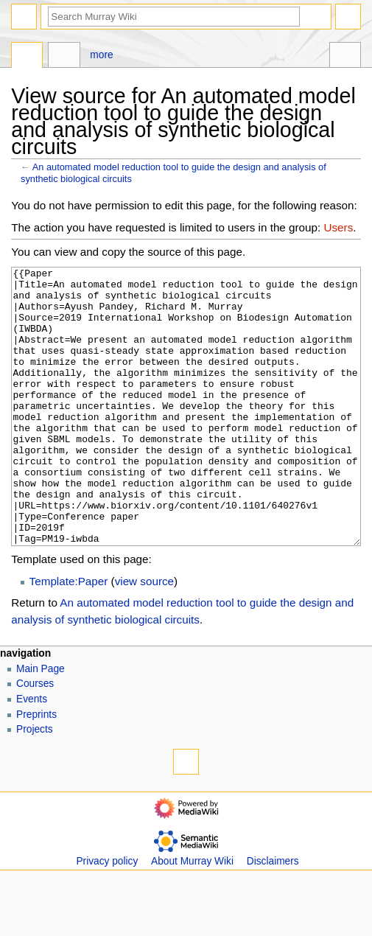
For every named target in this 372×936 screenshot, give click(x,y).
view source (144, 636)
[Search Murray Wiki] (174, 17)
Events (31, 754)
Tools (345, 57)
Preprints (36, 769)
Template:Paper (68, 636)
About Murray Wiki (192, 916)
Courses (35, 738)
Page (27, 57)
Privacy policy (107, 916)
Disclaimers (273, 916)
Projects (34, 784)
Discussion (64, 57)
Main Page (40, 724)
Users (339, 227)
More (101, 54)
